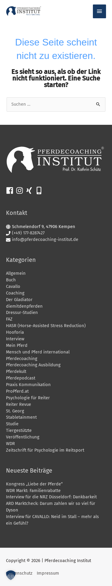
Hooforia (15, 332)
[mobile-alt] (40, 190)
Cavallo (13, 286)
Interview (15, 338)
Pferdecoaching (21, 358)
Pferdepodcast (20, 378)
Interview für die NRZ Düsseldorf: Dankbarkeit (51, 497)
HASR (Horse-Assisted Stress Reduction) (46, 325)
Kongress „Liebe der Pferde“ (34, 484)
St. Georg (15, 411)
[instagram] (21, 190)
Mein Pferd (16, 345)
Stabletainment (21, 417)
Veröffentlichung (22, 437)
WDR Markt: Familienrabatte (33, 490)
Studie (12, 423)
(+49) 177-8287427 (28, 233)
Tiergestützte (19, 430)
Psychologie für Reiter (28, 397)
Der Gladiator (19, 299)
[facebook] (11, 190)
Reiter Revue (18, 404)
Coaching (15, 293)
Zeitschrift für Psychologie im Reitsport (45, 450)
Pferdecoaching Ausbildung (33, 365)
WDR (10, 443)
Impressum (48, 573)
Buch (11, 280)
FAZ (9, 319)
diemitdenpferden (24, 306)
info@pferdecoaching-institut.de (45, 239)
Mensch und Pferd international (38, 352)
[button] (11, 575)
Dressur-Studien (22, 312)
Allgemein (16, 273)
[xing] (30, 190)
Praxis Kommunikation (28, 384)
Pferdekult (16, 371)
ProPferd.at (17, 391)
